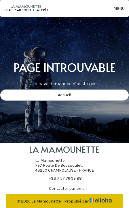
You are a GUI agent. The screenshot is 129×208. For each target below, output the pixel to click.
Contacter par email (64, 188)
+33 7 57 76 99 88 (62, 178)
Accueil (64, 94)
